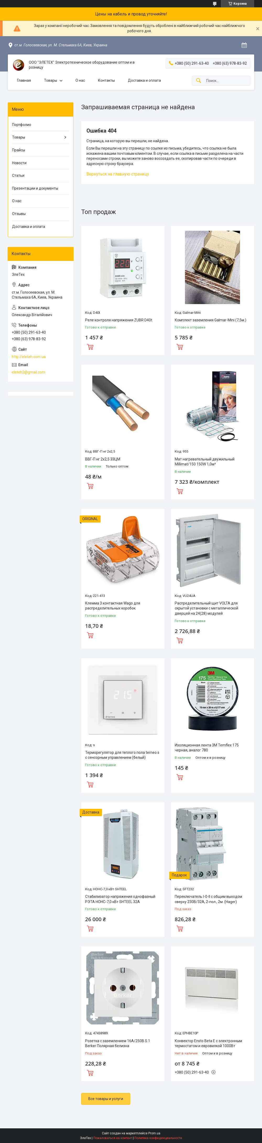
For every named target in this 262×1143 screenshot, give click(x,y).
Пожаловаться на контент (112, 1138)
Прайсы (18, 150)
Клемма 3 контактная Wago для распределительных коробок (112, 606)
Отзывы (19, 214)
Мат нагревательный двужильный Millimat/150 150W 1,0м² (204, 461)
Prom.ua (154, 1133)
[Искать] (198, 81)
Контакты (106, 80)
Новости (19, 163)
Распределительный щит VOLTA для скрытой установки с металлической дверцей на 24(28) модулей (206, 608)
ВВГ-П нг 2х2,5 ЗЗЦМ (102, 459)
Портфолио (21, 125)
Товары (50, 80)
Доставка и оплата (144, 80)
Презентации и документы (35, 188)
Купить (90, 346)
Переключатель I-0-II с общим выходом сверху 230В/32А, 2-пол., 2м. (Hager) (208, 899)
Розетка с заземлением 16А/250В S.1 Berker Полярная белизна (117, 1043)
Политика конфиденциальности (158, 1138)
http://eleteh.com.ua (29, 357)
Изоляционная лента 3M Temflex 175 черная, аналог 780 (207, 747)
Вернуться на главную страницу (117, 174)
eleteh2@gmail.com (28, 372)
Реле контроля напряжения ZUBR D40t (118, 320)
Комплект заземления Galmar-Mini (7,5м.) (210, 320)
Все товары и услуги (105, 1099)
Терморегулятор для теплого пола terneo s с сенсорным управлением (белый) (122, 755)
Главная (24, 80)
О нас (80, 80)
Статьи (18, 175)
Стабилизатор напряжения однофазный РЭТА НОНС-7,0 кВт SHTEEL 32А (120, 899)
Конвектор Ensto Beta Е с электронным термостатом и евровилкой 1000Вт (208, 1043)
